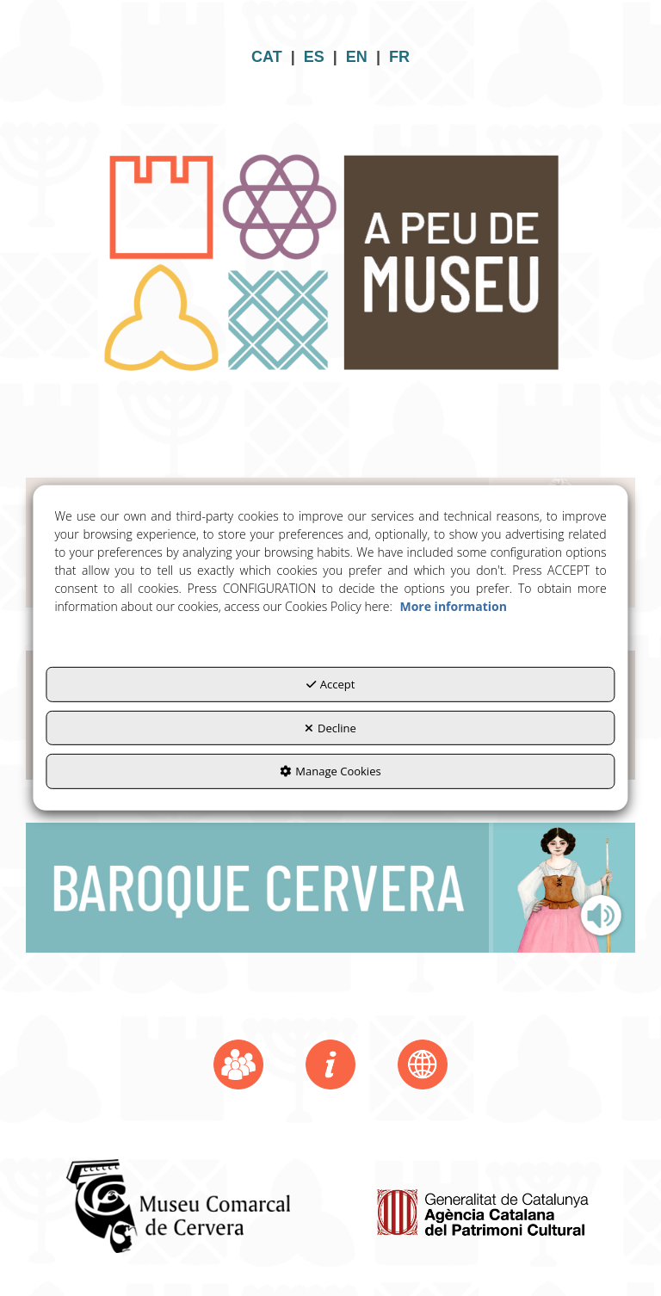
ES (314, 56)
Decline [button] (330, 728)
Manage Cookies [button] (330, 771)
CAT (266, 56)
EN (357, 56)
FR (399, 56)
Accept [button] (330, 684)
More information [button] (452, 606)
